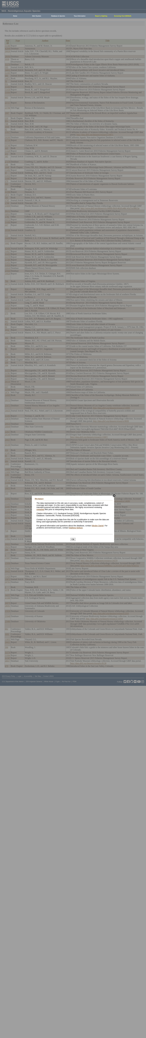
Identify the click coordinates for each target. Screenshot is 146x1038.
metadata (40, 509)
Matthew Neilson (76, 528)
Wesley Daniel (98, 526)
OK (72, 539)
